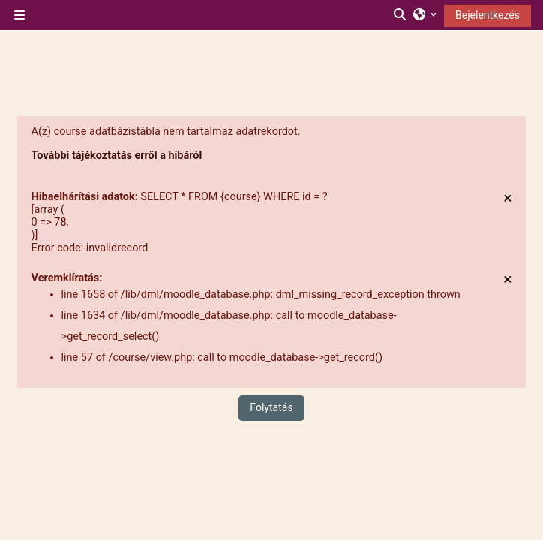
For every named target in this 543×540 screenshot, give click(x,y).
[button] (400, 15)
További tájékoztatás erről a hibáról (117, 155)
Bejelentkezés (487, 15)
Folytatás (271, 407)
